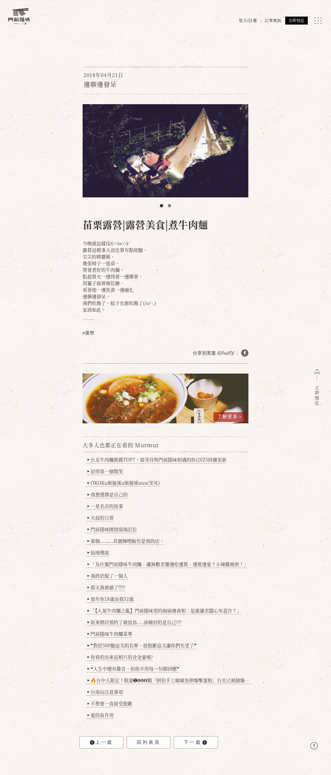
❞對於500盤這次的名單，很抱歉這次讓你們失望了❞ (142, 645)
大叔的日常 (100, 517)
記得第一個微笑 (105, 471)
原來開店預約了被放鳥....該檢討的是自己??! (134, 622)
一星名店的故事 (105, 506)
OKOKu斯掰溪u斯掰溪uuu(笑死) (123, 482)
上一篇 (101, 742)
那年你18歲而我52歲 (110, 599)
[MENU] (318, 21)
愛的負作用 (100, 715)
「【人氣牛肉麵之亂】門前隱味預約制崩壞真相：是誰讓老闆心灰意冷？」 (164, 610)
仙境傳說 (98, 552)
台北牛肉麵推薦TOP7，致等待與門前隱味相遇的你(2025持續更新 (157, 459)
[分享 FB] (244, 353)
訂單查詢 (273, 20)
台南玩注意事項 (105, 691)
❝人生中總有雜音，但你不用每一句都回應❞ (133, 668)
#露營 (89, 332)
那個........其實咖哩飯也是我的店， (126, 540)
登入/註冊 (248, 20)
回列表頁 (149, 742)
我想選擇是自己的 (107, 494)
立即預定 (296, 20)
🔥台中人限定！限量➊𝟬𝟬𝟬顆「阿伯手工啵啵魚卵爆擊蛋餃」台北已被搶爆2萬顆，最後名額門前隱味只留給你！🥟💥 (169, 680)
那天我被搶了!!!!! (106, 587)
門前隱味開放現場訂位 (112, 529)
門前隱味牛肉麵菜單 (110, 633)
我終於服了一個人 (107, 575)
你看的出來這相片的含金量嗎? (120, 657)
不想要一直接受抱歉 (110, 703)
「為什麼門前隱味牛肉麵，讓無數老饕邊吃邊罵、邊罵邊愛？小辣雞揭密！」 (168, 564)
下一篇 (195, 742)
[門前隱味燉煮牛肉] (19, 16)
